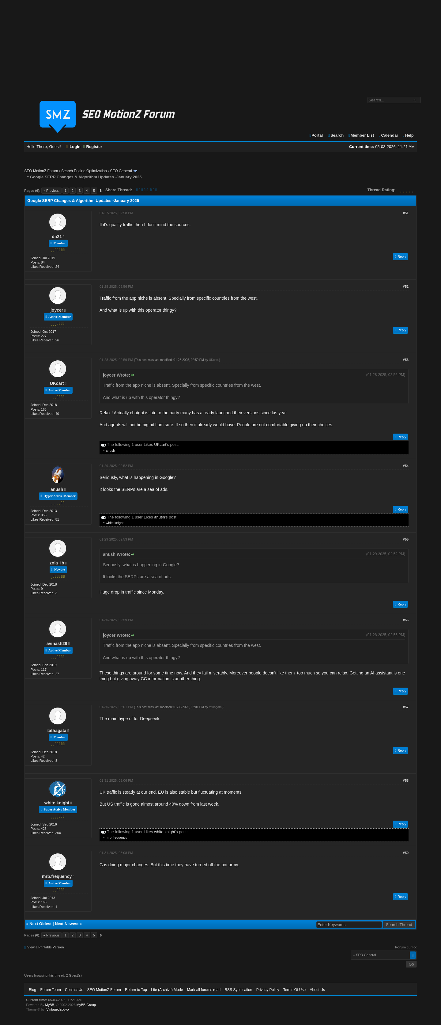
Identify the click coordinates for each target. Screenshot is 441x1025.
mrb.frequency (116, 837)
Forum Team (50, 990)
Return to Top (136, 990)
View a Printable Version (45, 947)
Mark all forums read (204, 990)
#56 (406, 620)
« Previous (51, 190)
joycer (57, 310)
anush (110, 450)
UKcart (57, 383)
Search (335, 135)
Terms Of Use (294, 990)
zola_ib (57, 562)
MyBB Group (86, 1005)
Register (92, 146)
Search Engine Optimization (84, 171)
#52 (406, 286)
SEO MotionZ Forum (41, 171)
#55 (406, 539)
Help (408, 135)
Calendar (388, 135)
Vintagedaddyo (57, 1009)
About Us (317, 990)
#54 (406, 466)
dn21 (57, 236)
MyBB (49, 1005)
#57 (406, 707)
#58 (406, 780)
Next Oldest (40, 923)
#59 (406, 853)
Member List (361, 135)
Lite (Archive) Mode (167, 990)
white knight (114, 523)
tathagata (56, 730)
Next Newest (66, 923)
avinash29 (57, 643)
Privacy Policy (267, 990)
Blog (32, 990)
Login (73, 146)
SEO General (121, 171)
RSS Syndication (238, 990)
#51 (406, 213)
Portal (316, 135)
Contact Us (74, 990)
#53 (406, 360)
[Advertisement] (220, 45)
